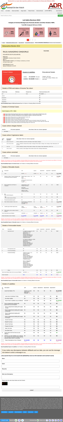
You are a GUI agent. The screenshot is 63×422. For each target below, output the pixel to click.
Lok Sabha (7, 10)
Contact (25, 412)
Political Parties (31, 10)
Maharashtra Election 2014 (11, 42)
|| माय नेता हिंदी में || (48, 10)
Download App (33, 420)
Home (2, 10)
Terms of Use (30, 412)
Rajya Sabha (23, 10)
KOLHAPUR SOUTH (29, 42)
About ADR (59, 13)
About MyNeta (59, 10)
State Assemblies (15, 10)
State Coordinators (18, 412)
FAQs (36, 412)
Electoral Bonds (39, 10)
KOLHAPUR (21, 42)
